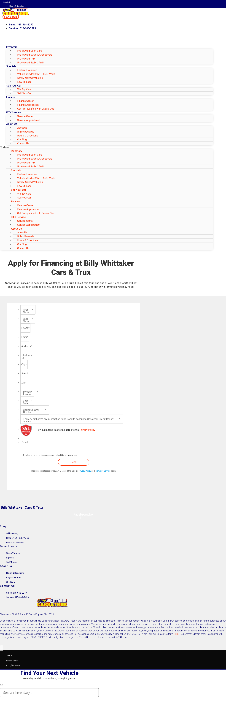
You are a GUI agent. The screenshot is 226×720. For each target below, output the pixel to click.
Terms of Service (102, 471)
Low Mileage (24, 81)
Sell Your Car (24, 93)
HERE (176, 634)
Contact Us (23, 143)
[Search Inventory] (49, 693)
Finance (11, 97)
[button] (11, 17)
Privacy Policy (87, 429)
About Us (11, 123)
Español (6, 2)
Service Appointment (28, 120)
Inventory (11, 47)
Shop (3, 526)
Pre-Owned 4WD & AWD (30, 62)
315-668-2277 (82, 286)
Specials (11, 66)
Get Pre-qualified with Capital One (35, 108)
